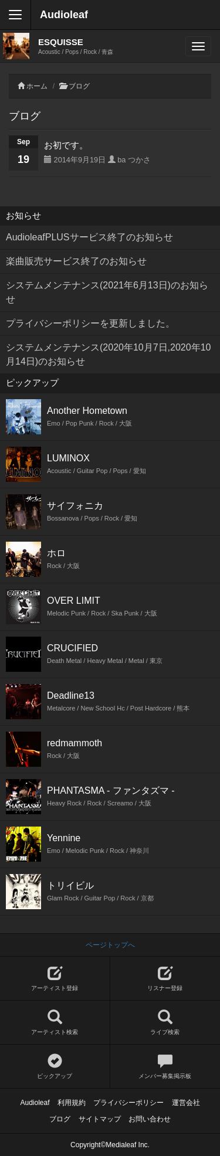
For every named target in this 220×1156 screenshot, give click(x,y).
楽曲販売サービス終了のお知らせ (76, 261)
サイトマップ (100, 1119)
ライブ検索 (165, 1022)
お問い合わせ (149, 1119)
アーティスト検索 (55, 1022)
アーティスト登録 (55, 978)
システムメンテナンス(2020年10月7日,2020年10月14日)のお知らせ (108, 354)
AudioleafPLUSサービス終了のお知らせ (89, 237)
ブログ (79, 86)
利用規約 (71, 1103)
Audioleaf (64, 15)
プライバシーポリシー (128, 1103)
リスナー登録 (165, 978)
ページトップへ (110, 945)
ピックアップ (55, 1066)
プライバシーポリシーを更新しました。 (90, 323)
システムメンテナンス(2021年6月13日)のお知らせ (107, 292)
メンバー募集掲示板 (165, 1066)
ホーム (37, 86)
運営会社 (186, 1103)
